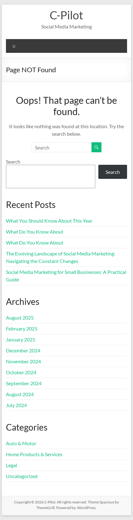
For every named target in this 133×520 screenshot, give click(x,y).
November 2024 (23, 361)
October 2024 (21, 372)
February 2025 (21, 328)
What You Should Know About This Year (49, 221)
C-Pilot (66, 15)
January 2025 (20, 339)
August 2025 (20, 318)
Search (13, 161)
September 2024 (24, 383)
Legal (11, 465)
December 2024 (23, 350)
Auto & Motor (21, 443)
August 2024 (20, 394)
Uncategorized (21, 476)
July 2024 (16, 405)
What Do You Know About (34, 232)
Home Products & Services (34, 454)
